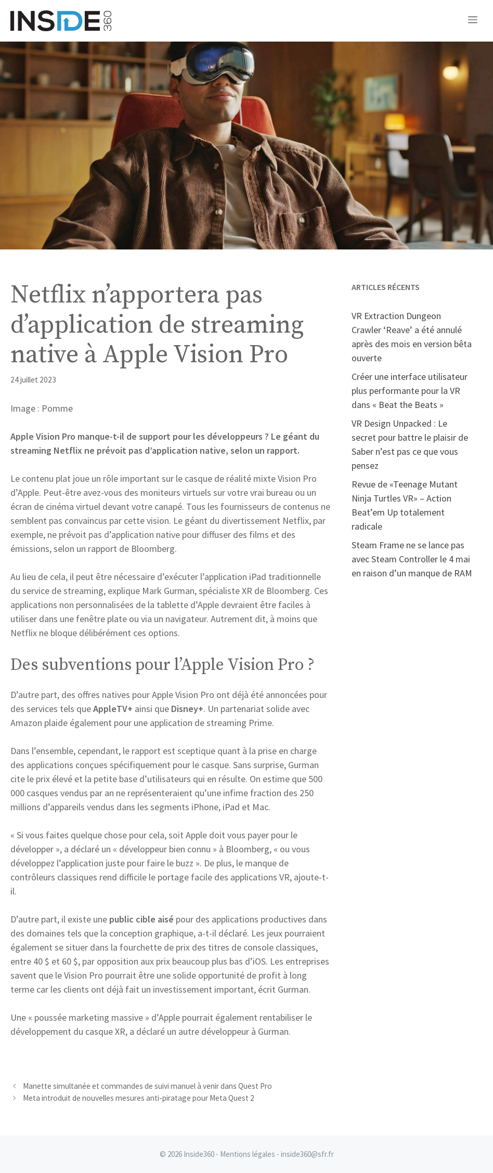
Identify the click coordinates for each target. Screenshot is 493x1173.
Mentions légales (247, 1154)
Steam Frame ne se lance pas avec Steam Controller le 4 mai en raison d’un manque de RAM (412, 559)
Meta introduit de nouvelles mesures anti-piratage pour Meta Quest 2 (138, 1098)
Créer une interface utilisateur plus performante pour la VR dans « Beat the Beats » (410, 391)
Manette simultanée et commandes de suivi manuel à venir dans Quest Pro (147, 1086)
